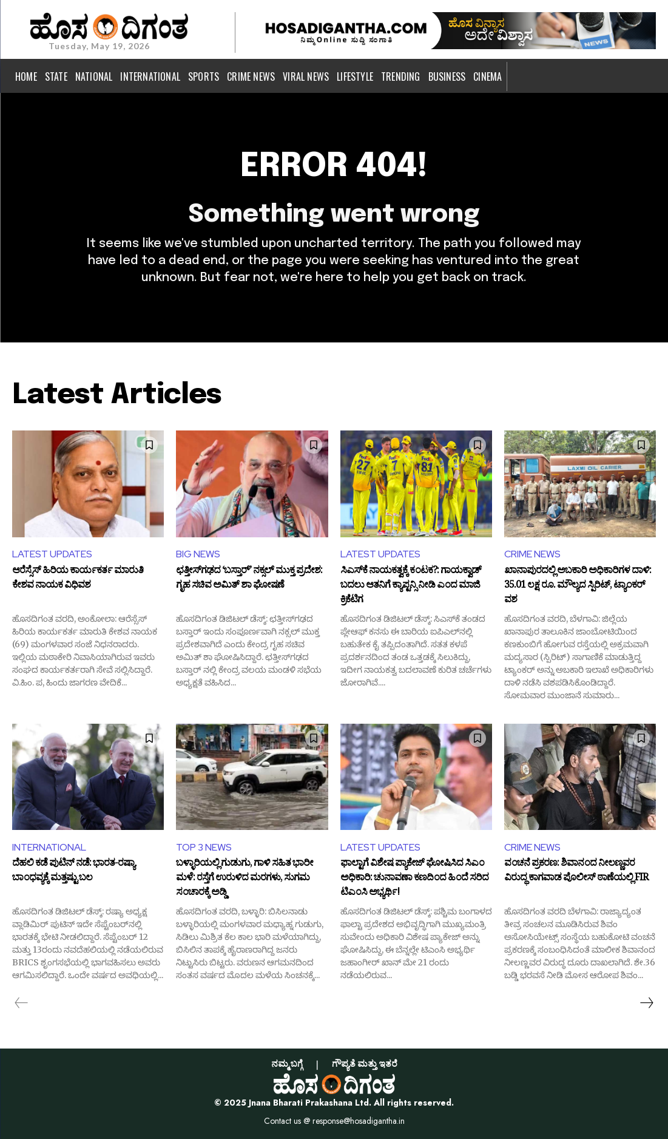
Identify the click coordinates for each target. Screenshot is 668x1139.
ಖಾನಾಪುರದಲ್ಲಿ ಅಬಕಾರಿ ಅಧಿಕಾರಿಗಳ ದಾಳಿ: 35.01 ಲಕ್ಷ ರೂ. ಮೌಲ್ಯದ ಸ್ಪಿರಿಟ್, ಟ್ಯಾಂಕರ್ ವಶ (577, 586)
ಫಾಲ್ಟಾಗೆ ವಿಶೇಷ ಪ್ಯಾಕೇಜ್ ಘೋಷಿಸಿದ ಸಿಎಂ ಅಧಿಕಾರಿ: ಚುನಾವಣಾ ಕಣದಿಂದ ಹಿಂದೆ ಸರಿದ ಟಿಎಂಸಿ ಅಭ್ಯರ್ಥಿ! (414, 878)
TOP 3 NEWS (204, 847)
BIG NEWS (198, 554)
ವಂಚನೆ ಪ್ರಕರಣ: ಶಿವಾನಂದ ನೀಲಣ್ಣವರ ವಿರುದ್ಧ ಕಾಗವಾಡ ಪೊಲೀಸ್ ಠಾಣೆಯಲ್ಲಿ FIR (576, 871)
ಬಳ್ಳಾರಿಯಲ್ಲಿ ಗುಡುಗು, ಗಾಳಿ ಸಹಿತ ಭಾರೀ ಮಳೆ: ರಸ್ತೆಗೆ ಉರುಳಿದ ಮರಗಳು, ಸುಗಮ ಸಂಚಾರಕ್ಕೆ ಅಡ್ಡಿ (244, 878)
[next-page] (646, 1003)
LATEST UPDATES (52, 554)
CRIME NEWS (532, 554)
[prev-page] (21, 1003)
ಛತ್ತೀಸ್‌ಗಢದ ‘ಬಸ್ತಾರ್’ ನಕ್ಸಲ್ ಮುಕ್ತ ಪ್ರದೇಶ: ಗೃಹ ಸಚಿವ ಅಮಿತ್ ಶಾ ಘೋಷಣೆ (249, 579)
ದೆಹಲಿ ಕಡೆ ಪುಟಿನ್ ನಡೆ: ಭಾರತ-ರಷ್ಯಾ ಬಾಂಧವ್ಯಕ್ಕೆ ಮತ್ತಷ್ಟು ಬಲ (73, 871)
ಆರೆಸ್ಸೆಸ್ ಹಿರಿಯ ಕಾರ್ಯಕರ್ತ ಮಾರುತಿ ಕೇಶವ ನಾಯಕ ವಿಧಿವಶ (77, 579)
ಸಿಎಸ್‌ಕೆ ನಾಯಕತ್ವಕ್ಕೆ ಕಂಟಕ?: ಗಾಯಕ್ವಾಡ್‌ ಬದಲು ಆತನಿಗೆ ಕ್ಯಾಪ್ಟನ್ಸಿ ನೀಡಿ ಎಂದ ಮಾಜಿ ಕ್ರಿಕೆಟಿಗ (410, 586)
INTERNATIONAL (49, 847)
